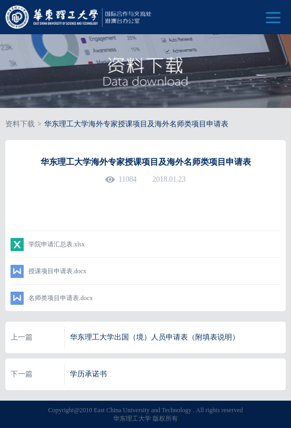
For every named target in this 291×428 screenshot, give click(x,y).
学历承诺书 (88, 374)
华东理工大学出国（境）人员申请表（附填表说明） (154, 337)
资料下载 (20, 124)
